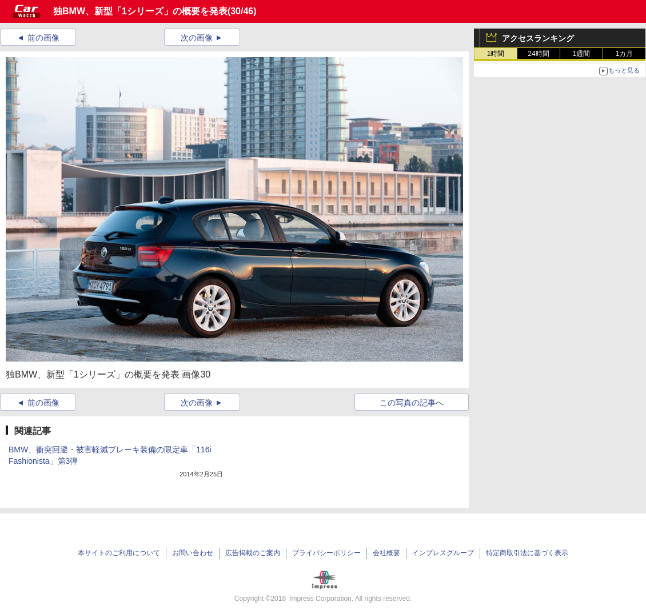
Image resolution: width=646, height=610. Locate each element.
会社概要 (386, 553)
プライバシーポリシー (326, 553)
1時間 (496, 54)
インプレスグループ (443, 553)
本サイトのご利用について (119, 553)
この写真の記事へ (412, 402)
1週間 (582, 54)
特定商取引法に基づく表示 (527, 553)
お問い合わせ (192, 553)
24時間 (538, 54)
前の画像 (43, 37)
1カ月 (624, 54)
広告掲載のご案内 (252, 553)
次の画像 (197, 37)
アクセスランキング (538, 38)
